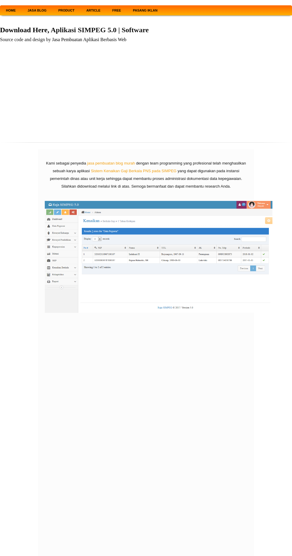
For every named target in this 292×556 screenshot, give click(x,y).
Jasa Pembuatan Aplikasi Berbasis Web (89, 39)
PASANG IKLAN (145, 10)
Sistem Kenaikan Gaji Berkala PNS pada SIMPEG (133, 171)
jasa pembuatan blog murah (111, 163)
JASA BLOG (37, 10)
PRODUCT (66, 10)
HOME (11, 10)
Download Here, (24, 30)
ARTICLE (93, 10)
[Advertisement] (146, 94)
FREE (116, 10)
